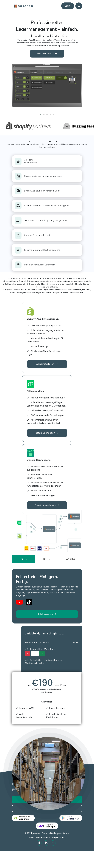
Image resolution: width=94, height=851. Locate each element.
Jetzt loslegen (47, 614)
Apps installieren (47, 364)
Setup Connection (47, 432)
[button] (40, 114)
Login (67, 5)
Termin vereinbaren (47, 505)
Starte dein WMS (47, 53)
